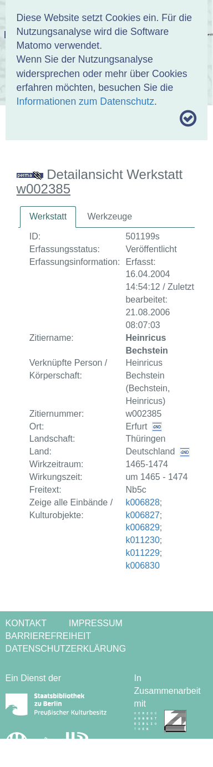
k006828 (142, 502)
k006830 (142, 565)
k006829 (142, 527)
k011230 (142, 540)
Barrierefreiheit (49, 636)
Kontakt (26, 623)
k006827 (142, 515)
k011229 (142, 553)
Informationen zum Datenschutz (85, 101)
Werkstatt (48, 216)
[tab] (48, 217)
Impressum (96, 623)
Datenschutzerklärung (66, 648)
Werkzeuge (109, 216)
